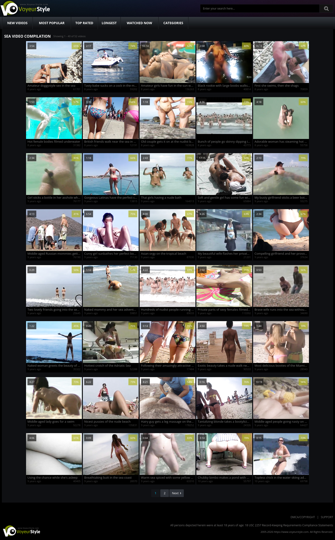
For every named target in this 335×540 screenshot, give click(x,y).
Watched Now (139, 23)
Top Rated (84, 23)
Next (176, 493)
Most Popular (51, 23)
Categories (173, 23)
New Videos (17, 23)
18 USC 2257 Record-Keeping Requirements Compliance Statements (289, 525)
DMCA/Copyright (303, 517)
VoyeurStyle (21, 531)
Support (327, 517)
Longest (109, 23)
